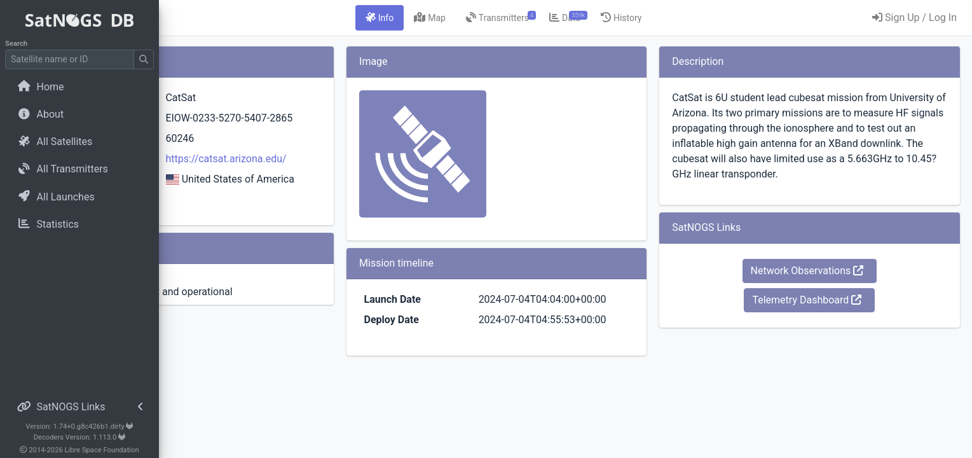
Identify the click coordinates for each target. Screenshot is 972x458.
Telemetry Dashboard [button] (831, 315)
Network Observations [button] (830, 286)
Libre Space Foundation (102, 450)
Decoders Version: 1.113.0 (80, 437)
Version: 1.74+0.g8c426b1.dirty (79, 426)
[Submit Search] (143, 59)
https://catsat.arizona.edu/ (349, 174)
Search (16, 43)
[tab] (451, 18)
